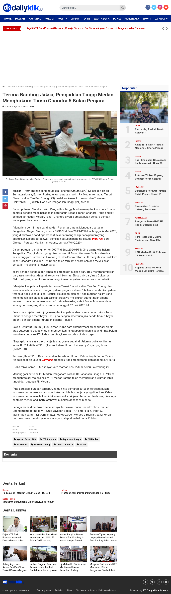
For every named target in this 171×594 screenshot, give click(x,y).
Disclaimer (81, 590)
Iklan (92, 590)
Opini (137, 126)
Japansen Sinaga (71, 439)
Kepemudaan (141, 218)
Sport (147, 18)
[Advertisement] (85, 56)
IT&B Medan (49, 439)
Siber (69, 590)
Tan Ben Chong (42, 444)
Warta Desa (101, 18)
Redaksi (33, 429)
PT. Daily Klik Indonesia (155, 590)
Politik (62, 18)
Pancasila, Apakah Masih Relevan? (149, 131)
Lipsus (75, 18)
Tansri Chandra (64, 444)
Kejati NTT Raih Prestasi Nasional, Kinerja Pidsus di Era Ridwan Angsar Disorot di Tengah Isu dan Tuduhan (86, 28)
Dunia (117, 18)
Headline (139, 187)
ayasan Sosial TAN (26, 439)
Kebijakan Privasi (107, 590)
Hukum (49, 18)
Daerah (20, 18)
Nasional (35, 18)
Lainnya (160, 18)
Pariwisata (131, 18)
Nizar (31, 426)
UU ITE (82, 444)
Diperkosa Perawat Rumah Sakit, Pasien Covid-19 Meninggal (150, 194)
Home (8, 18)
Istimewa (33, 432)
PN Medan (93, 439)
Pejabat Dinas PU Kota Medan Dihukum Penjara (149, 269)
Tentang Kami (44, 590)
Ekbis (87, 18)
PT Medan (22, 444)
